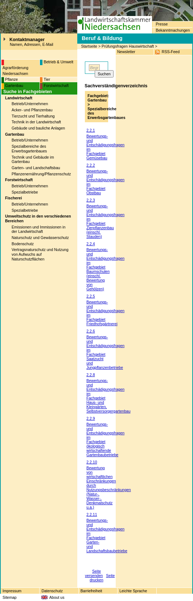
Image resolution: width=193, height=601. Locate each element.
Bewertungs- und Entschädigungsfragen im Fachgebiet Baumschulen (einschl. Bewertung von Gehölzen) (105, 269)
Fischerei (13, 198)
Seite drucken (102, 577)
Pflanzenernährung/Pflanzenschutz (41, 174)
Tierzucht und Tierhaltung (33, 116)
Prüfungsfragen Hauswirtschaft (128, 46)
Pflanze (11, 79)
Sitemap (10, 597)
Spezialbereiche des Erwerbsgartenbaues (29, 148)
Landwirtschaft (18, 98)
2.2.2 (90, 165)
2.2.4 (90, 244)
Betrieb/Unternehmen (30, 104)
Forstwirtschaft (56, 85)
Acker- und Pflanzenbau (32, 110)
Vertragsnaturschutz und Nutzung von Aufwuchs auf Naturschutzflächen (40, 254)
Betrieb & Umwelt (58, 62)
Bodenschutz (23, 244)
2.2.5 (90, 296)
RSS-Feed (171, 51)
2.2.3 (90, 200)
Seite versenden (94, 573)
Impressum (12, 591)
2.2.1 (90, 130)
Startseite (89, 46)
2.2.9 (90, 418)
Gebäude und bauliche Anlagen (38, 128)
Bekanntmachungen (173, 30)
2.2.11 (91, 514)
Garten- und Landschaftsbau (36, 168)
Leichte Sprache (133, 591)
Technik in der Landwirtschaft (36, 122)
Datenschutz (52, 591)
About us (57, 597)
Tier (47, 79)
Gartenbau (14, 85)
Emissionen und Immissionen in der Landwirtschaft (38, 229)
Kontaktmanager (27, 39)
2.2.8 (90, 375)
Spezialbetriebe (25, 192)
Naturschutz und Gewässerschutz (40, 237)
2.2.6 (90, 331)
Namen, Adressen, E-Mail (31, 44)
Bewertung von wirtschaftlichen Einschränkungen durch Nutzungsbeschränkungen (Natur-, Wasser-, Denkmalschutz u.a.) (108, 487)
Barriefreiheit (91, 591)
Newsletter (126, 51)
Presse (162, 24)
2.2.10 (91, 462)
